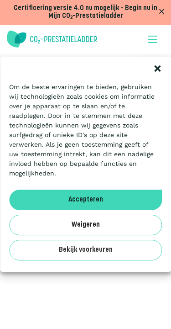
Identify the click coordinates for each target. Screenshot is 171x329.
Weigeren (86, 225)
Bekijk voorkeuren (86, 250)
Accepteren (85, 199)
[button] (157, 68)
